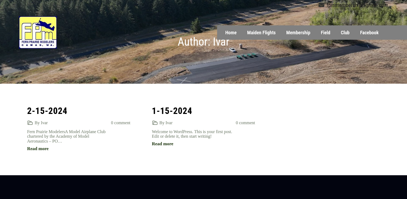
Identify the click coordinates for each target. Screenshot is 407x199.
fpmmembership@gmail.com (353, 5)
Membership (298, 32)
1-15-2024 (172, 111)
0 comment (121, 122)
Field (325, 32)
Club (345, 32)
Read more (37, 148)
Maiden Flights (261, 32)
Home (231, 32)
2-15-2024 (47, 111)
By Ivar (41, 122)
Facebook (369, 32)
